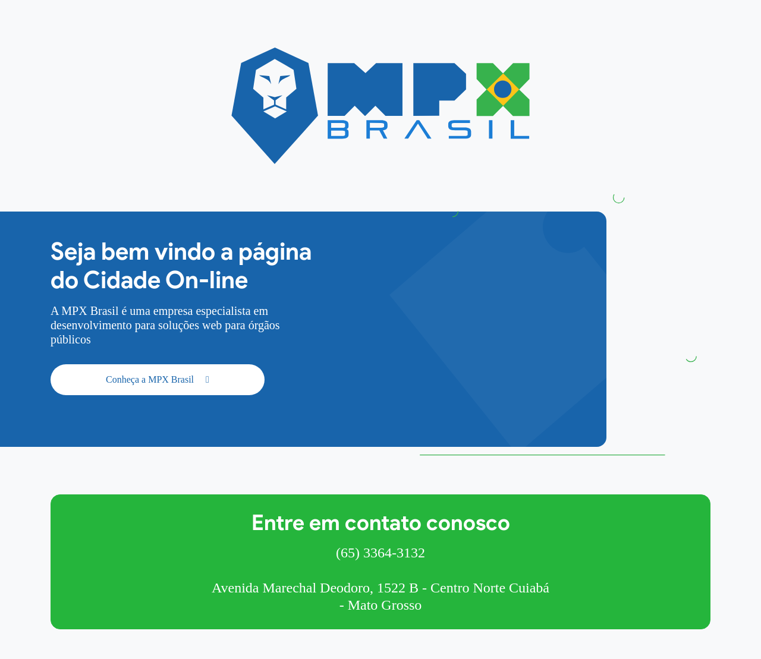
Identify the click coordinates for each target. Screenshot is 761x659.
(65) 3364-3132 (380, 552)
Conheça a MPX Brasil (157, 379)
